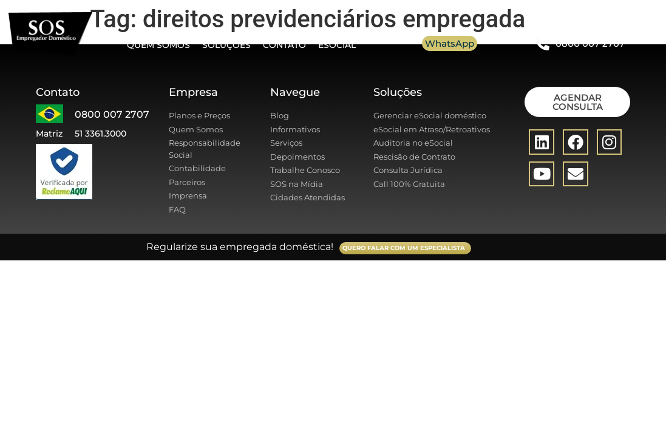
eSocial (337, 44)
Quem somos (158, 44)
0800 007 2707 (590, 43)
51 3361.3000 (100, 133)
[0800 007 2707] (542, 43)
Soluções (226, 44)
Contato (284, 44)
